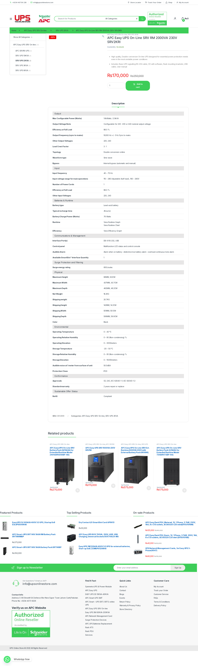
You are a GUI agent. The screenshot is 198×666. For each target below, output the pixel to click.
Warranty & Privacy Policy (130, 622)
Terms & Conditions (162, 618)
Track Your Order (153, 2)
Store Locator (134, 2)
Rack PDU (89, 647)
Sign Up (178, 584)
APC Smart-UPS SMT (94, 614)
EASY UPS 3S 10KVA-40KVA (96, 610)
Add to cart (139, 85)
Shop (168, 2)
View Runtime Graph (112, 238)
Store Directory (126, 626)
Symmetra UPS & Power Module (98, 603)
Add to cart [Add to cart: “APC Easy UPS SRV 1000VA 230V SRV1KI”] (113, 502)
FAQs (156, 614)
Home (14, 30)
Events (122, 614)
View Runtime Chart (112, 241)
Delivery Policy (160, 622)
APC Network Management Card (98, 632)
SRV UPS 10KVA (22, 56)
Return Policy (125, 618)
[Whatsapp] (7, 659)
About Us (123, 603)
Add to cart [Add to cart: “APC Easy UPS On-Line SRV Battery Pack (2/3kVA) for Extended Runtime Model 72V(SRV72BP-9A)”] (184, 507)
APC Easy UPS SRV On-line (35, 30)
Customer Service (161, 610)
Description (118, 120)
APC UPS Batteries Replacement (98, 640)
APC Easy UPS (91, 607)
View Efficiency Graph (113, 247)
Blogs (122, 610)
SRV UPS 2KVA (62, 30)
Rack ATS (89, 644)
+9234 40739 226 (18, 2)
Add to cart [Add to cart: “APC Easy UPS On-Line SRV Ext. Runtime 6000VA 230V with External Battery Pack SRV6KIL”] (149, 504)
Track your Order (161, 607)
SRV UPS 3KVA (21, 65)
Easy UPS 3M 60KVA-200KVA (97, 629)
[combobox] (79, 18)
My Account (182, 2)
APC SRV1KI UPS (22, 51)
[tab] (118, 121)
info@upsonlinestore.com (41, 2)
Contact (123, 607)
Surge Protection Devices (96, 636)
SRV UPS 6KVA (22, 70)
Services (89, 651)
